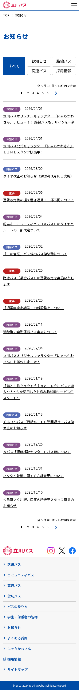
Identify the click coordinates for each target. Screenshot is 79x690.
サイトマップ (17, 669)
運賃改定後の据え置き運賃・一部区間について (38, 199)
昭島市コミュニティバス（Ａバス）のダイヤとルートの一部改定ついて (38, 226)
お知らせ (39, 61)
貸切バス (14, 596)
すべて (14, 65)
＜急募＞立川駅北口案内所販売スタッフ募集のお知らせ (38, 502)
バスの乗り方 (17, 606)
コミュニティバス (20, 574)
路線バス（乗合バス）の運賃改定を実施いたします (38, 280)
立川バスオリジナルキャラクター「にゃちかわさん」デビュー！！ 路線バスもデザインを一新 (39, 119)
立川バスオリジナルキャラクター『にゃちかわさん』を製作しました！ (38, 358)
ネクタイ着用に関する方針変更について (33, 475)
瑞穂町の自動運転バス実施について (30, 331)
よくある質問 (17, 637)
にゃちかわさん (19, 648)
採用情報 (63, 70)
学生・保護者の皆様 (22, 616)
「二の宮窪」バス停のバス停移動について (35, 253)
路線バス (63, 61)
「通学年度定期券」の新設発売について (33, 307)
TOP (6, 15)
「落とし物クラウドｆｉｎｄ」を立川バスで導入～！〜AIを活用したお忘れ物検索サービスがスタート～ (38, 391)
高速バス (39, 70)
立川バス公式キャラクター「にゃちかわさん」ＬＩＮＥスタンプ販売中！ (38, 148)
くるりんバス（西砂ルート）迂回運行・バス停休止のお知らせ (38, 424)
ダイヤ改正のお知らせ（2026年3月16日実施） (38, 176)
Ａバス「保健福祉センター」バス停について (37, 451)
